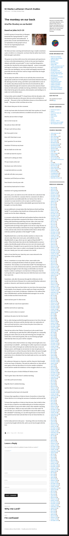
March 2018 (53, 338)
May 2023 (53, 243)
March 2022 (53, 264)
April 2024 (53, 226)
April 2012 (53, 440)
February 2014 (54, 406)
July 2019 (53, 314)
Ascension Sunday (55, 144)
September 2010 (54, 469)
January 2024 (54, 230)
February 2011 (54, 462)
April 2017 (53, 355)
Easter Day (53, 114)
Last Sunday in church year (57, 159)
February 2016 (54, 369)
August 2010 (53, 471)
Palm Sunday (54, 116)
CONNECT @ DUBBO (55, 83)
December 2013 (54, 409)
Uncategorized (54, 176)
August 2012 (53, 434)
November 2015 (54, 374)
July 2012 (53, 435)
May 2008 (53, 512)
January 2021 (54, 286)
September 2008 (55, 506)
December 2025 (54, 195)
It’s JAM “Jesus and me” (56, 72)
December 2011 (54, 446)
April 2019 (53, 318)
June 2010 (53, 474)
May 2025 (53, 206)
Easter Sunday (54, 153)
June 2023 (53, 241)
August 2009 (54, 489)
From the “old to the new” (57, 73)
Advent (52, 134)
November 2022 (54, 252)
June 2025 (53, 204)
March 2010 (53, 479)
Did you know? (54, 69)
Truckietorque (54, 78)
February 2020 (54, 303)
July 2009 (53, 491)
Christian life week (55, 147)
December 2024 (54, 213)
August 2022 (54, 257)
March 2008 (53, 516)
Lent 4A (52, 119)
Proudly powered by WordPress (29, 529)
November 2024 (54, 215)
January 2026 (54, 193)
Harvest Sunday (54, 158)
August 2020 (54, 294)
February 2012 (54, 443)
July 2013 (53, 417)
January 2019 (54, 323)
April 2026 (53, 189)
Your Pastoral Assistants (56, 87)
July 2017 (53, 351)
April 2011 (53, 459)
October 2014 (54, 394)
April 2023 (53, 244)
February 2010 (54, 480)
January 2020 (54, 304)
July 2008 (53, 509)
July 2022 (53, 258)
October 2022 (54, 253)
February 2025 (54, 210)
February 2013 (54, 425)
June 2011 (53, 455)
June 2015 (53, 381)
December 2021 (54, 269)
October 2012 (54, 431)
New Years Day (54, 165)
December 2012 (54, 428)
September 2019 (54, 310)
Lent (52, 162)
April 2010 (53, 477)
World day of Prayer (55, 178)
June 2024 (53, 223)
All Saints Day (54, 142)
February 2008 (54, 517)
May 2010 (53, 475)
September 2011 (54, 451)
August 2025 (54, 201)
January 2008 (54, 519)
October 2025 (54, 198)
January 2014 (54, 408)
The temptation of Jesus (56, 123)
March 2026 (53, 190)
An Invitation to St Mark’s (57, 77)
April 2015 (53, 385)
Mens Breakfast (54, 63)
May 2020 (53, 298)
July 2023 (53, 240)
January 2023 (54, 249)
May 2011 (53, 457)
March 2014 (53, 405)
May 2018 (53, 335)
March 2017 (53, 357)
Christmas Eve (54, 150)
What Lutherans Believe (56, 89)
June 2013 (53, 418)
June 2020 (53, 297)
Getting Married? (55, 80)
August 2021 (54, 275)
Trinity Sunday (54, 175)
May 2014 (53, 401)
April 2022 (53, 263)
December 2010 (54, 465)
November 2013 (54, 411)
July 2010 (53, 472)
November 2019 (54, 307)
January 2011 (54, 463)
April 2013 (53, 422)
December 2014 (54, 391)
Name (6, 473)
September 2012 (54, 432)
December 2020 (54, 287)
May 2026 (53, 187)
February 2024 (54, 229)
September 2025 (55, 199)
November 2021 (54, 270)
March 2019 (53, 320)
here (55, 100)
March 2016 (53, 368)
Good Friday (54, 156)
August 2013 (53, 415)
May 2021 (53, 280)
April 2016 (53, 366)
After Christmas (54, 136)
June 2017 (53, 352)
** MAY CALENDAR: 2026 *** (57, 66)
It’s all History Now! (55, 70)
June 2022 (53, 260)
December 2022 (54, 250)
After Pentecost (54, 139)
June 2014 (53, 400)
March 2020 (53, 301)
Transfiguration (54, 173)
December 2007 (54, 520)
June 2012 (53, 437)
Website (7, 487)
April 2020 (53, 300)
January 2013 (54, 426)
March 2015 (53, 386)
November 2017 (54, 344)
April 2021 (53, 281)
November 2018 (54, 326)
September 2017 (54, 347)
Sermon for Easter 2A (56, 113)
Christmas (53, 148)
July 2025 (53, 203)
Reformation (54, 171)
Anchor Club (53, 64)
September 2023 (55, 236)
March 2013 (53, 423)
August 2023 (54, 238)
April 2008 (53, 514)
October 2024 (54, 216)
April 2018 (53, 337)
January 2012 (54, 445)
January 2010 (54, 482)
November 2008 (54, 503)
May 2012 (53, 438)
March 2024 (53, 227)
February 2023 (54, 247)
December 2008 (54, 502)
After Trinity (54, 141)
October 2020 (54, 290)
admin (8, 433)
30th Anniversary (55, 133)
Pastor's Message (55, 168)
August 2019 (53, 312)
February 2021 (54, 284)
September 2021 (55, 273)
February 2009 (54, 499)
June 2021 (53, 278)
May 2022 (53, 261)
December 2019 (54, 306)
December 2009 (54, 483)
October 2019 (54, 309)
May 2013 (53, 420)
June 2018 (53, 334)
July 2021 (53, 277)
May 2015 (53, 383)
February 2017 (54, 358)
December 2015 (54, 372)
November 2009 (54, 485)
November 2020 (54, 289)
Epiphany (53, 154)
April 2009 (53, 496)
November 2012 (54, 429)
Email (6, 480)
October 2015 (54, 375)
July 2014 (53, 398)
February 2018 (54, 340)
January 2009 (54, 500)
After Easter (20, 433)
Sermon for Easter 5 (55, 109)
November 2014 (54, 392)
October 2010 (54, 468)
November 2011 (54, 448)
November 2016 (54, 361)
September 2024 (55, 218)
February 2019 (54, 321)
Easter (52, 151)
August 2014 (53, 397)
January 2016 (54, 371)
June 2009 (53, 492)
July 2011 (53, 454)
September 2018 (54, 329)
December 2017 (54, 343)
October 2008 (54, 505)
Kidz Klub (53, 61)
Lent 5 (52, 117)
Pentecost (53, 170)
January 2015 (54, 389)
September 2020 (55, 292)
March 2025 (53, 209)
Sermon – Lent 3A (55, 120)
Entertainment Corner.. (56, 81)
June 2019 (53, 315)
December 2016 (54, 360)
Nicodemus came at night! (57, 122)
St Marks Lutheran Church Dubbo (22, 9)
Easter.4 (53, 111)
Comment (8, 450)
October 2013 (54, 412)
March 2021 (53, 283)
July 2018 (53, 332)
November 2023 (54, 233)
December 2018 (54, 324)
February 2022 (54, 266)
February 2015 (54, 388)
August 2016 (53, 363)
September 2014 (54, 395)
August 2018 (53, 331)
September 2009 (55, 488)
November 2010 (54, 466)
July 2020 (53, 295)
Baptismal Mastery (55, 86)
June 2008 (53, 511)
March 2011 (53, 460)
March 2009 (53, 497)
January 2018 (54, 341)
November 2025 (54, 196)
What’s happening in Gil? (57, 67)
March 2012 (53, 442)
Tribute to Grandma (55, 84)
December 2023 (54, 232)
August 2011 (53, 452)
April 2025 (53, 207)
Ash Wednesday (54, 145)
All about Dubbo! (54, 60)
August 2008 (54, 508)
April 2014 (53, 403)
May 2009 (53, 494)
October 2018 (54, 327)
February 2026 (54, 192)
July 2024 (53, 221)
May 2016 (53, 364)
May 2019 (53, 317)
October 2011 (54, 449)
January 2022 (54, 267)
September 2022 (55, 255)
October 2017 (54, 346)
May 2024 (53, 224)
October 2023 (54, 235)
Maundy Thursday (55, 164)
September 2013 (54, 414)
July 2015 (53, 380)
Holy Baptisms (54, 75)
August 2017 (53, 349)
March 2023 (53, 246)
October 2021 (54, 272)
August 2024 (54, 220)
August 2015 (53, 378)
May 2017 (53, 354)
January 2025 (54, 212)
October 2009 (54, 486)
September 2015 (54, 377)
